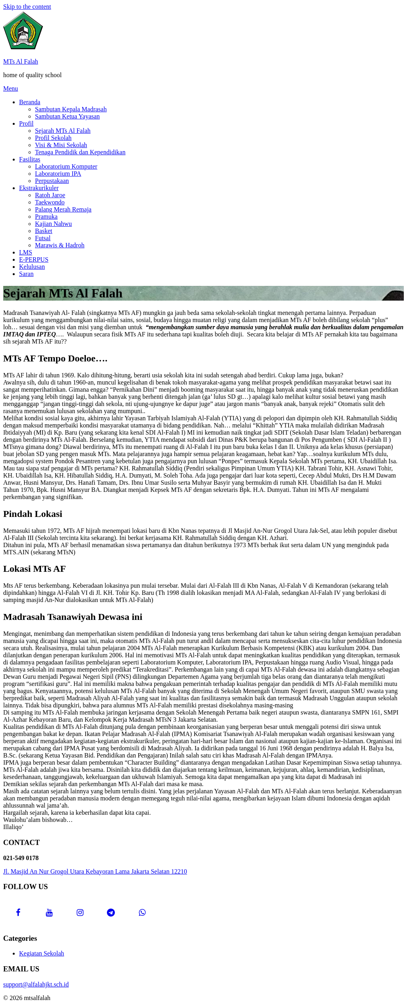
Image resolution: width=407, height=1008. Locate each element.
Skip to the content (27, 6)
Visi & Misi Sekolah (61, 145)
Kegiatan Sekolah (41, 953)
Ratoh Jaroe (50, 195)
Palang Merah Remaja (63, 209)
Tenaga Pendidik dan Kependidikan (80, 152)
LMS (25, 252)
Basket (43, 230)
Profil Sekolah (53, 137)
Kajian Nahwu (53, 223)
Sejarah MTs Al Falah (63, 130)
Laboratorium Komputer (66, 166)
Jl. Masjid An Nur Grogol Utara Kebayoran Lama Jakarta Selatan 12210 (95, 871)
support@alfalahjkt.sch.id (36, 984)
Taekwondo (49, 202)
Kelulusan (32, 266)
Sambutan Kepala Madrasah (71, 109)
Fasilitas (29, 159)
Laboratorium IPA (58, 173)
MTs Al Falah (20, 61)
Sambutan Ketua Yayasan (67, 116)
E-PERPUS (33, 259)
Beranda (29, 102)
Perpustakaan (52, 180)
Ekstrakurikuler (39, 188)
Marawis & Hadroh (59, 245)
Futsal (42, 238)
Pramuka (46, 216)
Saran (26, 273)
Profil (26, 123)
